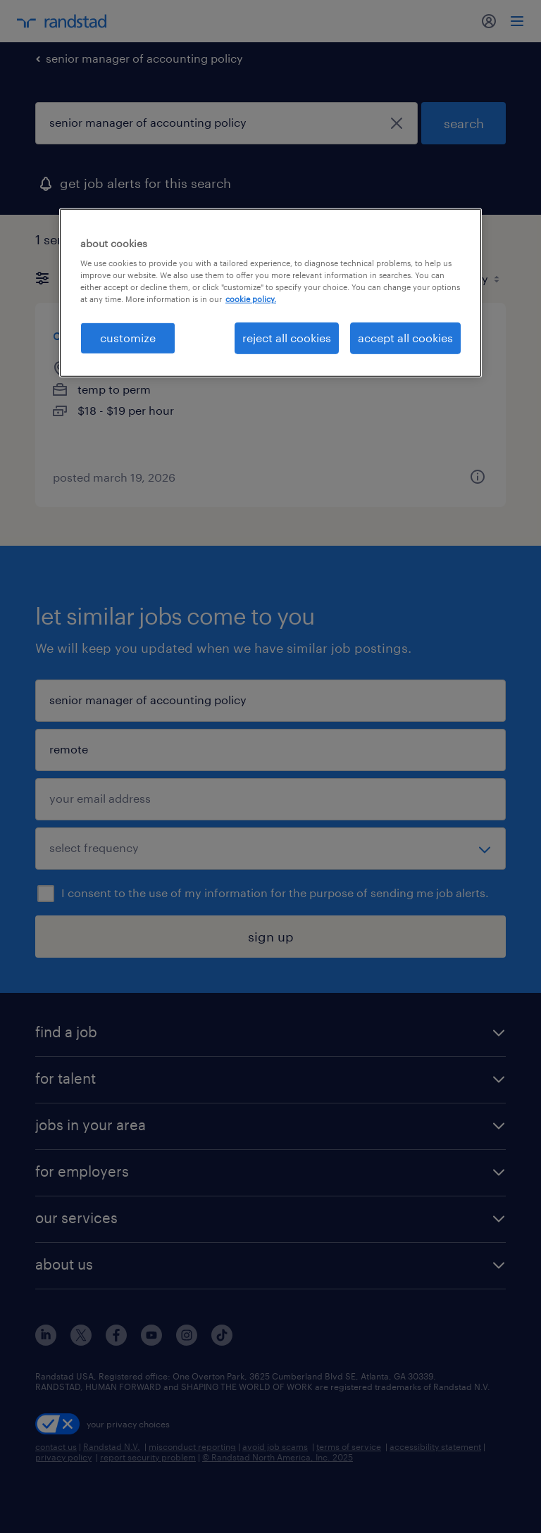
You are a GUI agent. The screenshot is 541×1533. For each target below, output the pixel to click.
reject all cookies (286, 337)
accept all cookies (405, 337)
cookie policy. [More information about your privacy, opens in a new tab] (250, 299)
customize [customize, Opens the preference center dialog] (128, 337)
